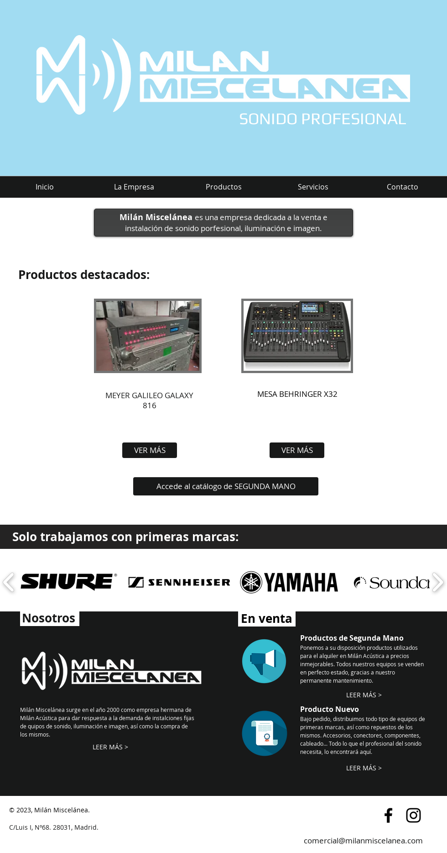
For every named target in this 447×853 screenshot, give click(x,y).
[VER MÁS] (149, 450)
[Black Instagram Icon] (413, 815)
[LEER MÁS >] (110, 747)
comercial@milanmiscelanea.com (363, 840)
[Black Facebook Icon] (388, 815)
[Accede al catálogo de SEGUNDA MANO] (225, 486)
